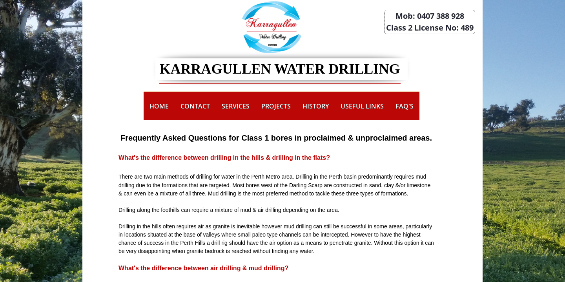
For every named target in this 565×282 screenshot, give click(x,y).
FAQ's (405, 106)
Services (236, 106)
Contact (195, 106)
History (316, 106)
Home (159, 106)
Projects (276, 106)
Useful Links (362, 106)
